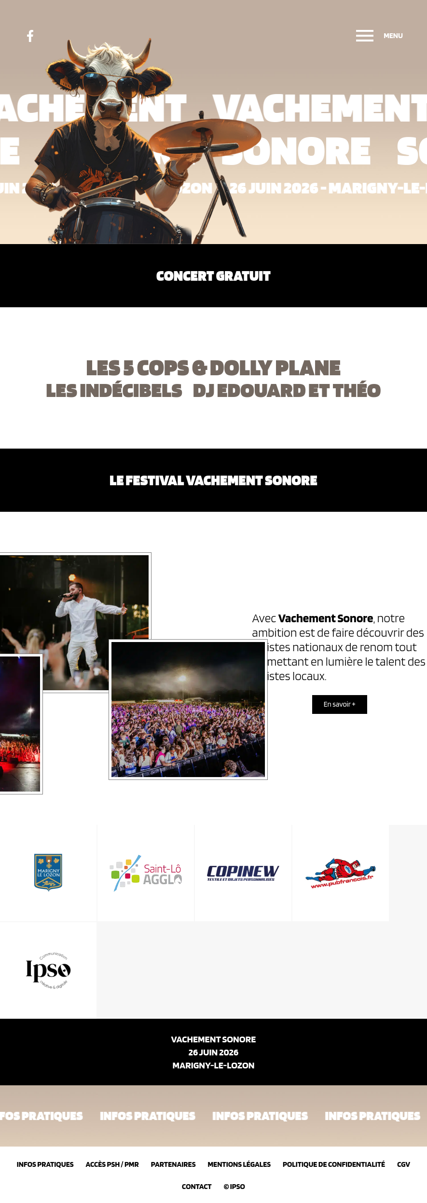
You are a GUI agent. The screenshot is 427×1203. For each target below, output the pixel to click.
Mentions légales (239, 1164)
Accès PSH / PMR (112, 1164)
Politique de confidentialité (334, 1164)
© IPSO (234, 1186)
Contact (197, 1186)
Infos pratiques (45, 1164)
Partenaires (173, 1164)
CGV (403, 1164)
